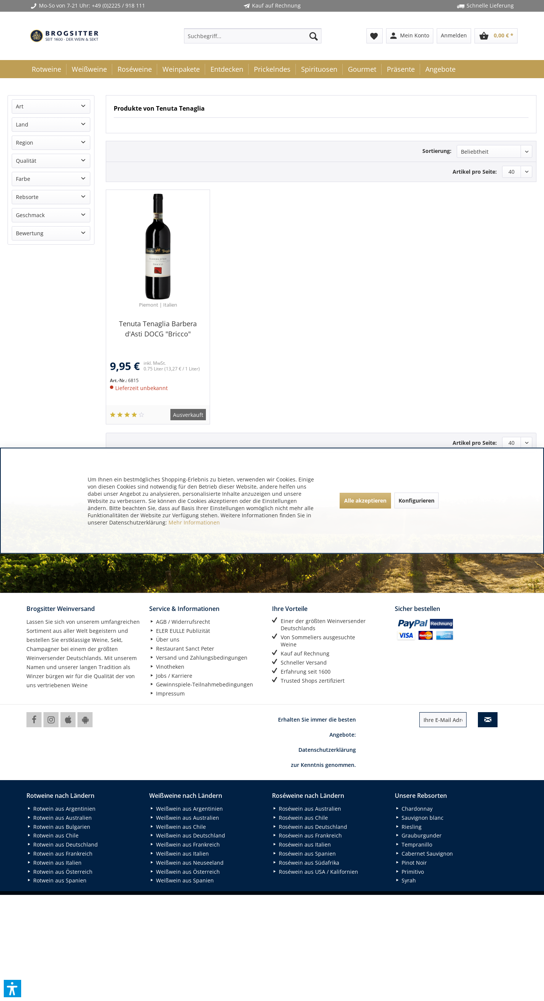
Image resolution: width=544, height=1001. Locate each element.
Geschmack (30, 215)
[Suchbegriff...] (252, 35)
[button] (12, 988)
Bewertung (29, 233)
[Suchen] (313, 35)
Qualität (26, 160)
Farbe (23, 178)
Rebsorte (27, 197)
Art (19, 106)
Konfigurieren (416, 500)
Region (24, 142)
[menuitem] (252, 35)
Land (22, 124)
